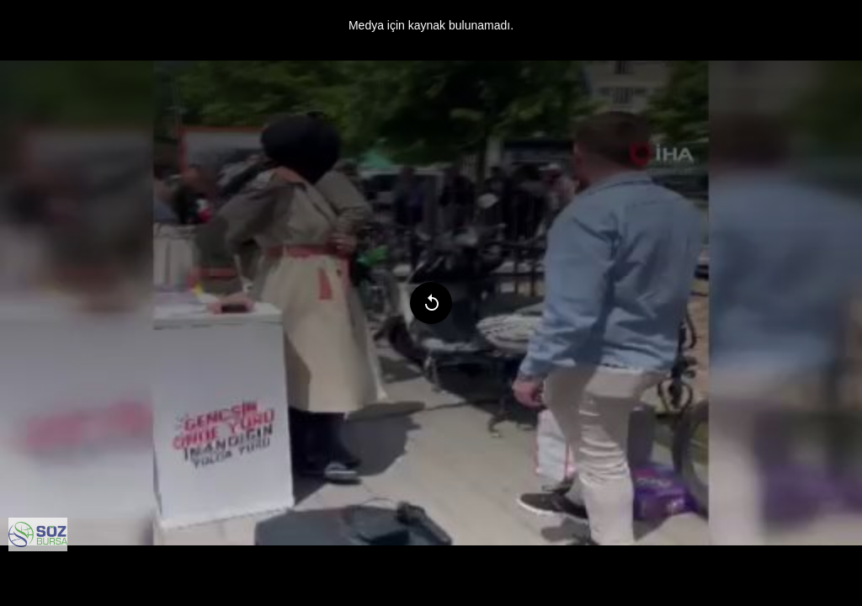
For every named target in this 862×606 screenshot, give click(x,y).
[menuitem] (37, 534)
